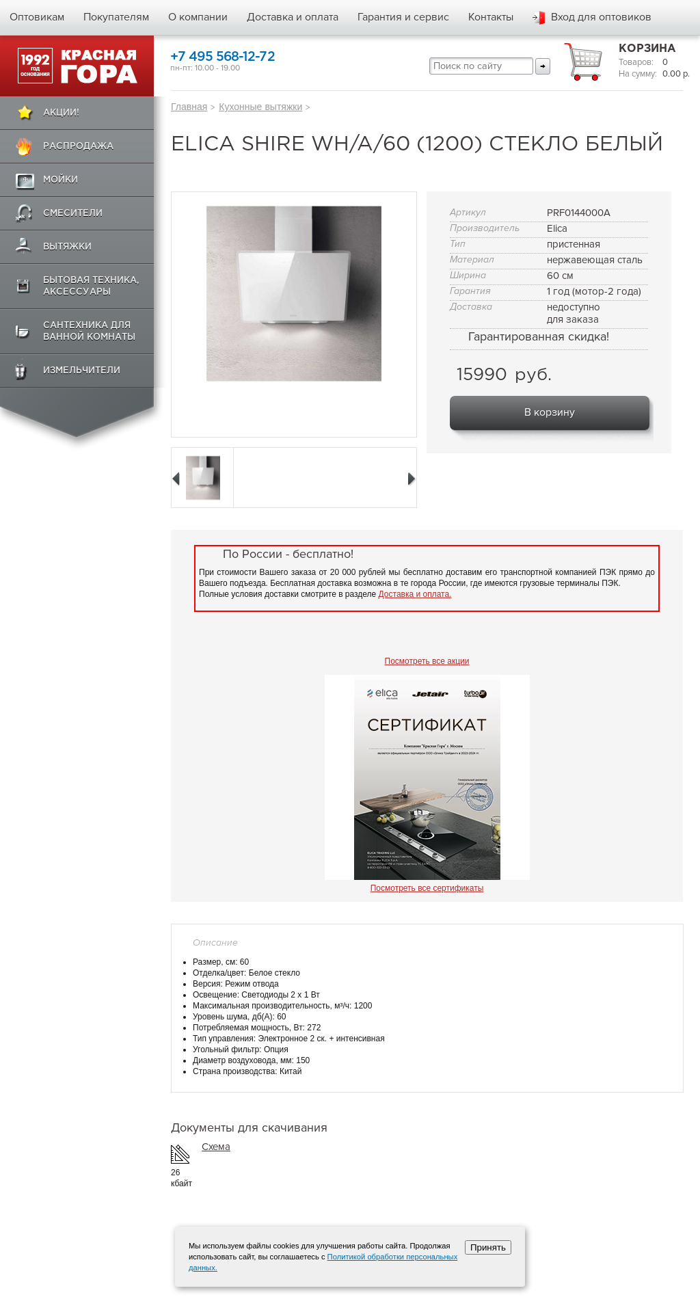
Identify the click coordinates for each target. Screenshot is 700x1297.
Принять (488, 1247)
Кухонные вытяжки (260, 107)
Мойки (60, 180)
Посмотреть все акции (427, 661)
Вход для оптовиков (601, 17)
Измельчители (81, 371)
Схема (216, 1146)
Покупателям (116, 17)
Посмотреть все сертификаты (427, 888)
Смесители (73, 213)
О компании (198, 17)
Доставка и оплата (292, 17)
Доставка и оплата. (415, 594)
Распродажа (78, 146)
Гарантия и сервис (403, 17)
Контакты (490, 17)
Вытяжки (67, 247)
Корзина (647, 49)
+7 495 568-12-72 (222, 57)
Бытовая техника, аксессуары (91, 286)
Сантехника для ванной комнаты (89, 331)
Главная (189, 107)
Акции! (61, 113)
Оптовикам (37, 17)
